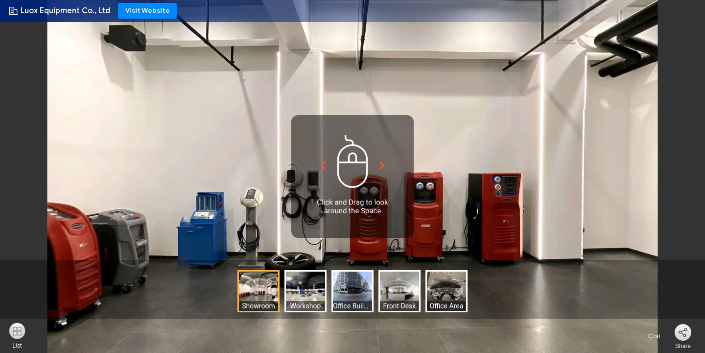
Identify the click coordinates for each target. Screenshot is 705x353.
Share (683, 346)
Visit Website (147, 10)
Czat (648, 336)
